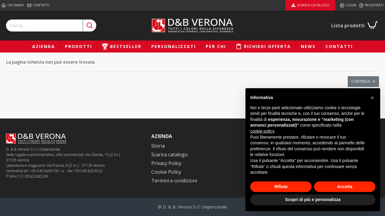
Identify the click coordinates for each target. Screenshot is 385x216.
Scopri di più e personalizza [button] (312, 199)
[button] (372, 98)
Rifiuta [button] (281, 186)
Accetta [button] (345, 186)
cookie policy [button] (262, 131)
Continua (360, 81)
